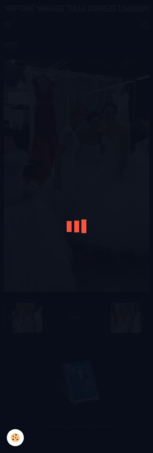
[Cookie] (15, 437)
